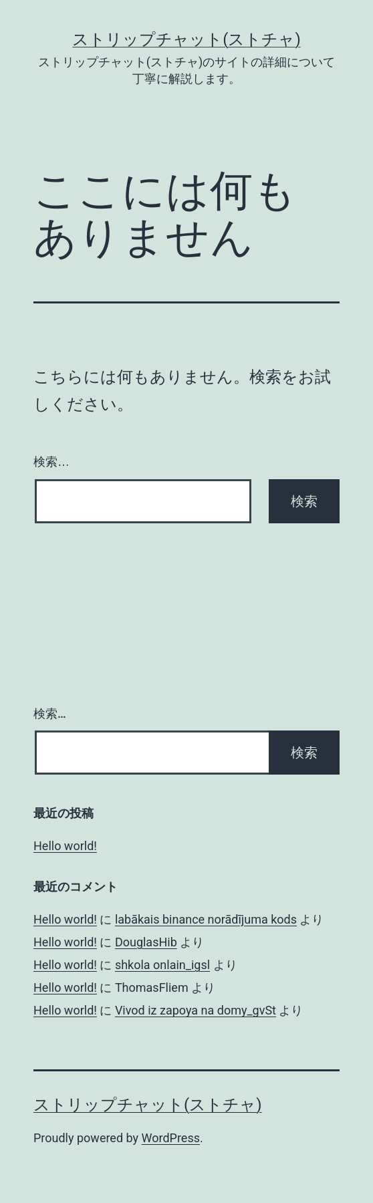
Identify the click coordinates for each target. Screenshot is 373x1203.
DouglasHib (146, 942)
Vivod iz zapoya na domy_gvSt (195, 1010)
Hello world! (65, 846)
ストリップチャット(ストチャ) (186, 39)
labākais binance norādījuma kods (206, 919)
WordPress (171, 1138)
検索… (51, 462)
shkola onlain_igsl (162, 965)
